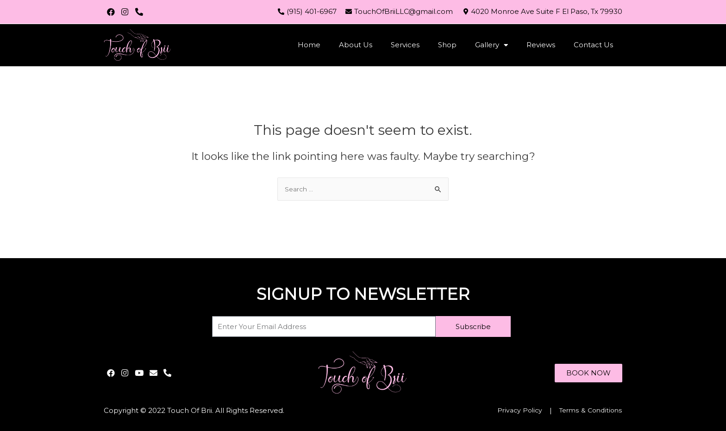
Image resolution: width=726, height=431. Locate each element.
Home (309, 44)
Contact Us (593, 44)
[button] (586, 372)
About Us (355, 44)
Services (405, 44)
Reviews (540, 44)
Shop (447, 44)
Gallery (491, 45)
